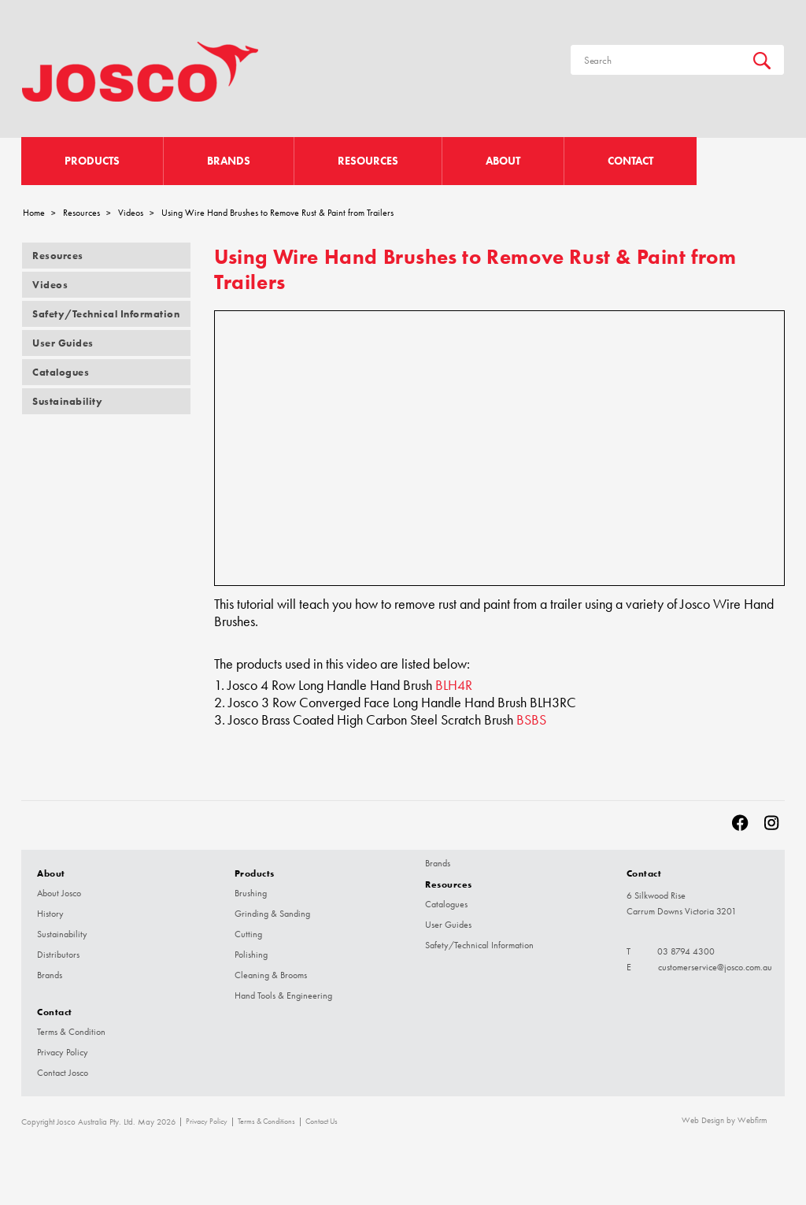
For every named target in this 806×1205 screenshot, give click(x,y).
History (50, 913)
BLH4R (453, 685)
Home (34, 212)
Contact (630, 161)
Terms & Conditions (266, 1121)
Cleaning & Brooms (271, 975)
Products (92, 161)
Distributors (58, 954)
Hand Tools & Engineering (283, 995)
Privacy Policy (62, 1052)
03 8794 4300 (686, 951)
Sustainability (67, 401)
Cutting (248, 934)
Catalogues (60, 372)
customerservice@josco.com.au (715, 967)
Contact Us (321, 1121)
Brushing (251, 893)
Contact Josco (62, 1072)
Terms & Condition (71, 1031)
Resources (368, 161)
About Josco (59, 893)
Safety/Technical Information (105, 314)
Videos (130, 212)
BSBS (531, 720)
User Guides (63, 343)
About (503, 161)
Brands (228, 161)
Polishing (251, 954)
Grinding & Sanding (272, 913)
